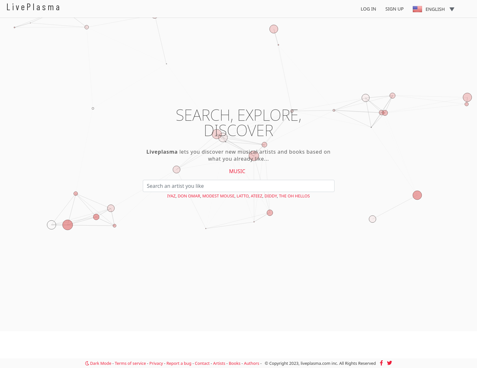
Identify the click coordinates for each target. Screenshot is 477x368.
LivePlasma (34, 6)
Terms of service (130, 363)
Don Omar (189, 196)
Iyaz (171, 196)
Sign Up (394, 9)
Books (235, 363)
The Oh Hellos (294, 196)
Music (237, 171)
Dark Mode (98, 363)
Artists (219, 363)
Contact (202, 363)
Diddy (271, 196)
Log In (368, 9)
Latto (243, 196)
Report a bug (178, 363)
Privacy (156, 363)
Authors (251, 363)
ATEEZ (256, 196)
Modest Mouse (218, 196)
